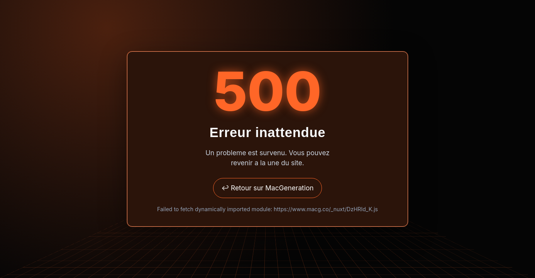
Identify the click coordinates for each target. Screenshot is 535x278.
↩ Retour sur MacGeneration (267, 188)
